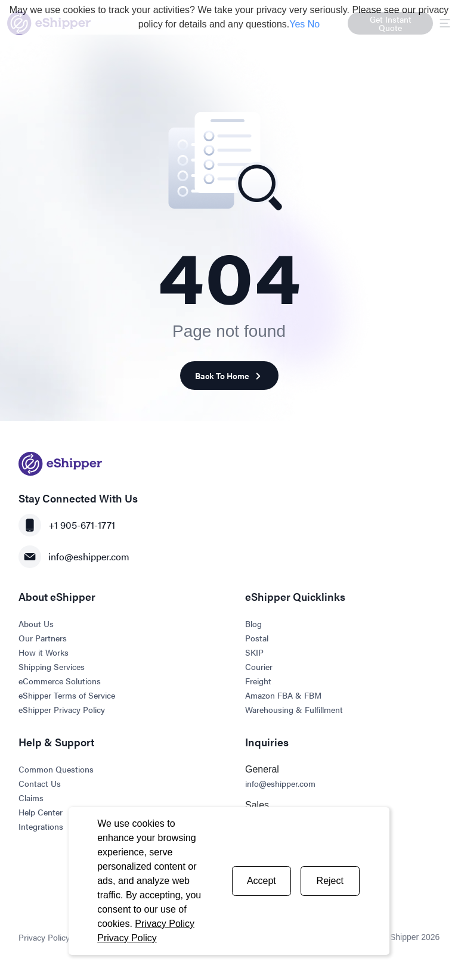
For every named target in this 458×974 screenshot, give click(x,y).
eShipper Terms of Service (66, 695)
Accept (261, 881)
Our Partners (42, 638)
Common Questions (56, 769)
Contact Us (39, 783)
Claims (31, 798)
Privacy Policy (164, 924)
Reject (330, 881)
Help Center (40, 812)
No (314, 24)
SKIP (254, 652)
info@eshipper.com (73, 556)
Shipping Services (51, 666)
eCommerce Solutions (59, 681)
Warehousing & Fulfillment (294, 709)
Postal (256, 638)
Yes (297, 24)
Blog (253, 623)
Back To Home (229, 376)
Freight (258, 681)
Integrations (40, 826)
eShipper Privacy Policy (61, 709)
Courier (259, 666)
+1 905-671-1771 (66, 525)
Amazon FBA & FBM (283, 695)
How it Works (43, 652)
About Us (36, 623)
